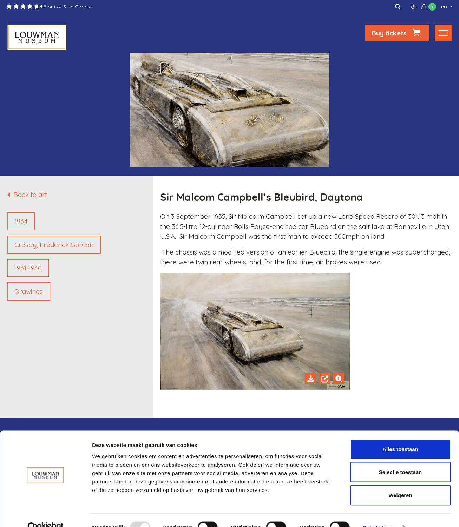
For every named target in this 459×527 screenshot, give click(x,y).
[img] (398, 7)
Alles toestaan (400, 435)
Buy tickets (397, 34)
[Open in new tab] (324, 378)
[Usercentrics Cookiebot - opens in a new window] (45, 513)
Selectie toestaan (400, 458)
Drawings (28, 291)
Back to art (30, 194)
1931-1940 (28, 268)
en (444, 7)
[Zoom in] (338, 378)
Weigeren (400, 481)
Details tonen (379, 513)
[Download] (310, 378)
